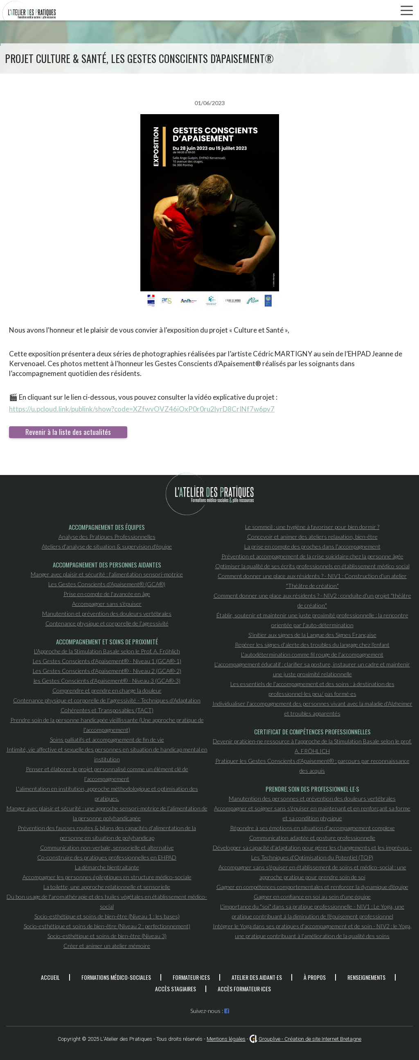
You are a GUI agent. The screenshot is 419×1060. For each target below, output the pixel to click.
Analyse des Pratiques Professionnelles (107, 536)
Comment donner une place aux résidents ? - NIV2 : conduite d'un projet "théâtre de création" (312, 600)
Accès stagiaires (175, 988)
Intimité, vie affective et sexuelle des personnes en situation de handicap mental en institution (107, 754)
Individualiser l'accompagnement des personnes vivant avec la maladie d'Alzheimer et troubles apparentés (312, 708)
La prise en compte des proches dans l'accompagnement (312, 546)
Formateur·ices (191, 977)
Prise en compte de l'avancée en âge (106, 593)
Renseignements (366, 977)
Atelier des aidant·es (257, 977)
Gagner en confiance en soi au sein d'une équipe (312, 896)
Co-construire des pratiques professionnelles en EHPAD (106, 857)
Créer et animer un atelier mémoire (106, 945)
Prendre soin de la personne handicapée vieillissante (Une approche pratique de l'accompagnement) (107, 724)
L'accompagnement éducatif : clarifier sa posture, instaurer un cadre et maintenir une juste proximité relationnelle (312, 669)
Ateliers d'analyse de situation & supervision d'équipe (107, 546)
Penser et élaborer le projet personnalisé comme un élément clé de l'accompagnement (107, 773)
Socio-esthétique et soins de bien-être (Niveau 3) (107, 935)
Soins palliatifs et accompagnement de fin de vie (107, 739)
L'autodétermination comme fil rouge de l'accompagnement (312, 654)
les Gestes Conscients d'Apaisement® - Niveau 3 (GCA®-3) (107, 680)
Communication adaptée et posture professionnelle (312, 837)
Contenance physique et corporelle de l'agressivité (107, 623)
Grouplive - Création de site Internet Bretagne (310, 1039)
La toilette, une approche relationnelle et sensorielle (106, 886)
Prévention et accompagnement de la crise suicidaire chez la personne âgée (312, 556)
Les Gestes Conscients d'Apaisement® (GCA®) (106, 584)
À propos (315, 977)
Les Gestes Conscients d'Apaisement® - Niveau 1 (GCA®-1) (107, 660)
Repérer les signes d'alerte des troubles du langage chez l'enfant (312, 644)
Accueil (50, 977)
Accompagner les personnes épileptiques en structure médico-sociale (107, 876)
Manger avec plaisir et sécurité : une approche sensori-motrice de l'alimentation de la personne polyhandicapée (107, 813)
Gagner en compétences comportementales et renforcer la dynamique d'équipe (312, 886)
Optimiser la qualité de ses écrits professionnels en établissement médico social (312, 566)
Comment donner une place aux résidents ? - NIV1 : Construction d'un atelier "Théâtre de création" (312, 580)
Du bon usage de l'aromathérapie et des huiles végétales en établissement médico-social (107, 901)
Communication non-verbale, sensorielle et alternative (107, 847)
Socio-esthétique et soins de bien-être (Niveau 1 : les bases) (107, 916)
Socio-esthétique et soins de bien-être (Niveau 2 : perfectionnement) (107, 926)
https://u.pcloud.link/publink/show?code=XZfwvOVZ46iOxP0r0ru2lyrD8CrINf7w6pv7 (142, 409)
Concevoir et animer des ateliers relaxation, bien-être (312, 536)
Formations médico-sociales (116, 977)
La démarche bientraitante (107, 867)
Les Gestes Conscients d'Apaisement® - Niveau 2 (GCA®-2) (107, 670)
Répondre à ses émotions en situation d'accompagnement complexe (312, 827)
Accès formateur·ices (244, 988)
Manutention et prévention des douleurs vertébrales (106, 613)
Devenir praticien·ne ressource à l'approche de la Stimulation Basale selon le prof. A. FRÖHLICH (312, 746)
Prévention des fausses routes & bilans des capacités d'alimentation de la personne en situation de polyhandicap (107, 832)
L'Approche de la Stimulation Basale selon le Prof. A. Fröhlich (107, 651)
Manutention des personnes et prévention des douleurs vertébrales (312, 798)
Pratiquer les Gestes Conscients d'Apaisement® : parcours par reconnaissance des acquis (312, 765)
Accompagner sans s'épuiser (107, 603)
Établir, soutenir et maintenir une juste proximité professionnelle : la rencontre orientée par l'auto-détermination (312, 620)
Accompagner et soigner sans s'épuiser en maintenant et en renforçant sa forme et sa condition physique (312, 813)
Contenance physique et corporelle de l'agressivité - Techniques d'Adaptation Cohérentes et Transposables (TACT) (106, 705)
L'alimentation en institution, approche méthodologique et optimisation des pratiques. (107, 793)
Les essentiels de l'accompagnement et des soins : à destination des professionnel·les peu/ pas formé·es (312, 688)
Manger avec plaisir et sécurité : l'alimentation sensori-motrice (107, 574)
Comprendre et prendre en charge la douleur (107, 690)
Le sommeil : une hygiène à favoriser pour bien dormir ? (312, 526)
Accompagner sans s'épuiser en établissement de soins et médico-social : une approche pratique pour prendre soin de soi (312, 872)
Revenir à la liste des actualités (68, 432)
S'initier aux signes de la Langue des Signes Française (312, 634)
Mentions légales (226, 1039)
